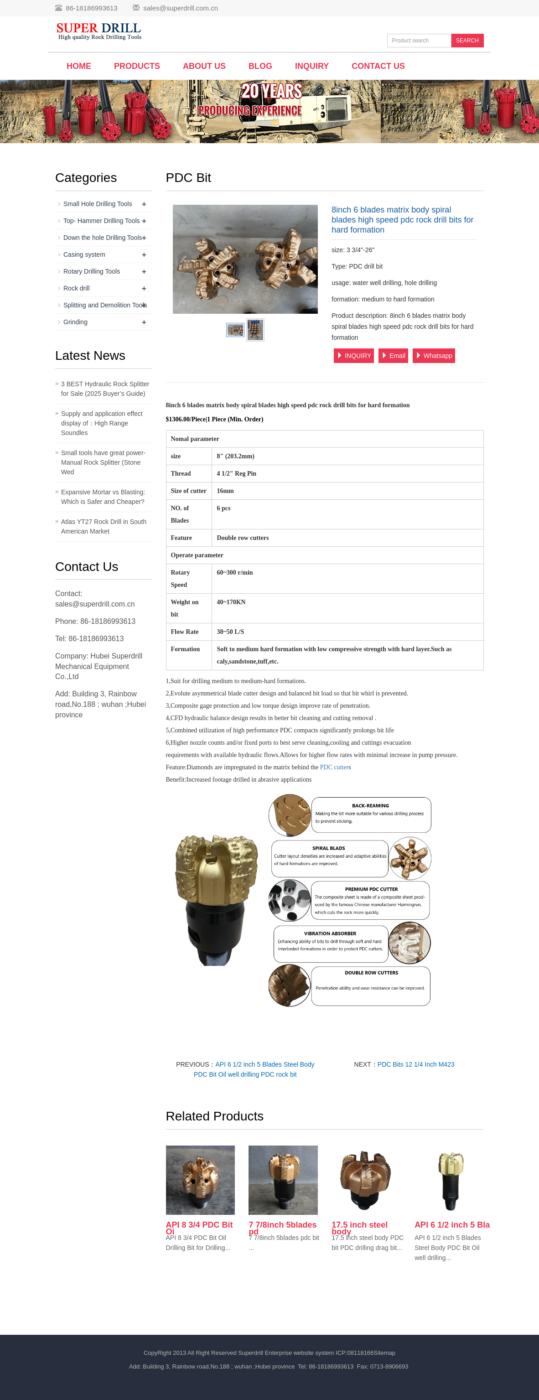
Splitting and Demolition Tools (105, 305)
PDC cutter (334, 767)
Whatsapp (433, 355)
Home (79, 66)
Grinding (75, 322)
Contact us (378, 66)
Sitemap (384, 1352)
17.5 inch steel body (360, 1228)
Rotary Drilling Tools (91, 271)
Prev (184, 259)
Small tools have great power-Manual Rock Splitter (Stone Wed (103, 462)
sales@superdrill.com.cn (180, 8)
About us (204, 66)
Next (306, 259)
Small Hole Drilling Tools (97, 203)
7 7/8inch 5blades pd (282, 1228)
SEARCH (467, 40)
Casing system (84, 254)
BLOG (260, 66)
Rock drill (76, 288)
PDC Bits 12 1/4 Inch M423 (416, 1064)
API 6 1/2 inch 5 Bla (452, 1224)
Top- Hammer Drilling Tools (101, 220)
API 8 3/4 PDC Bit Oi (199, 1228)
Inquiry (312, 66)
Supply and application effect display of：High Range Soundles (102, 423)
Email (393, 355)
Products (137, 66)
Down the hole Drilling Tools (102, 237)
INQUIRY (354, 355)
